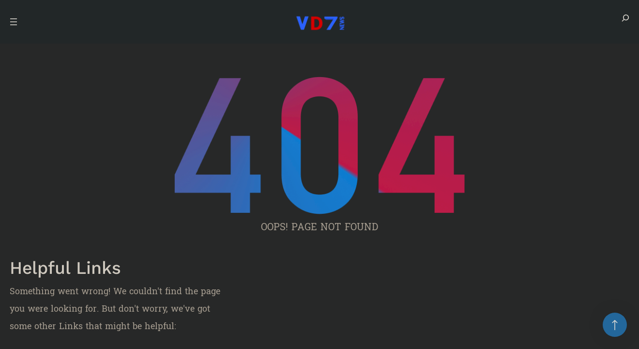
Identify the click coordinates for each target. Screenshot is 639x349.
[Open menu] (13, 22)
